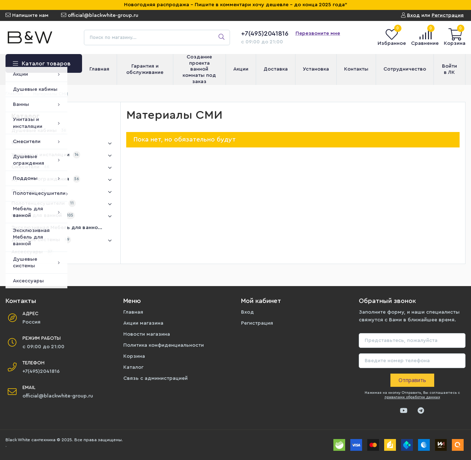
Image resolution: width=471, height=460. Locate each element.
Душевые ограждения (63, 180)
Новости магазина (146, 334)
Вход (247, 312)
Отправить (412, 380)
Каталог (133, 367)
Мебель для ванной (63, 216)
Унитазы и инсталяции (63, 155)
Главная (133, 312)
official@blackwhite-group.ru (99, 15)
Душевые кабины (39, 130)
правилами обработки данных (412, 397)
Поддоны (63, 192)
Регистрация (257, 323)
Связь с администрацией (155, 378)
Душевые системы (63, 240)
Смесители (63, 167)
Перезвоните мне (317, 33)
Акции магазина (143, 323)
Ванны (63, 143)
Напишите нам (27, 15)
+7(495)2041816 (264, 33)
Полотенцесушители (63, 204)
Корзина (134, 356)
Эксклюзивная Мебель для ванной (61, 227)
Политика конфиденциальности (163, 345)
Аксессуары (32, 252)
